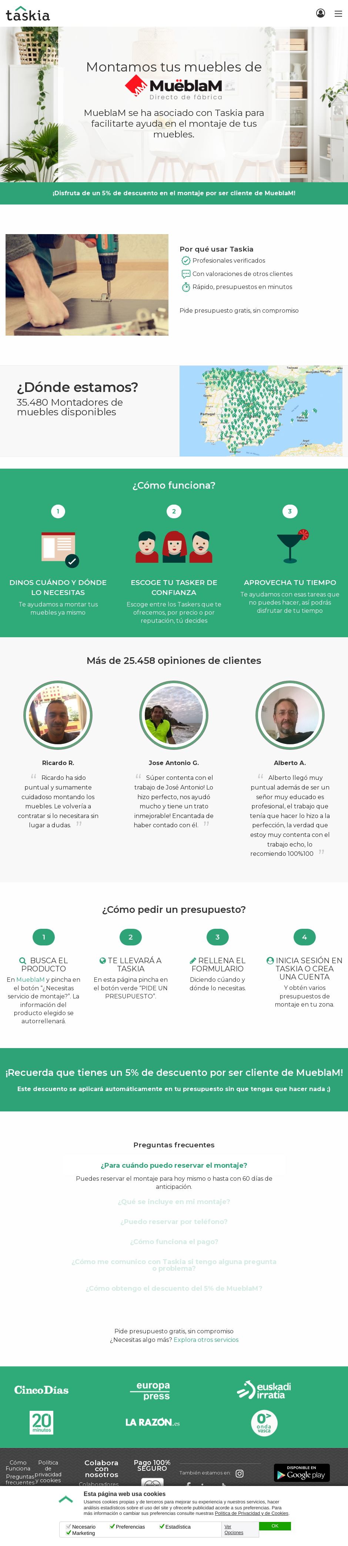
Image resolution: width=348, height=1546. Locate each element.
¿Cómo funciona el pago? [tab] (174, 1242)
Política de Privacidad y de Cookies (251, 1513)
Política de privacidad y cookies (47, 1471)
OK (275, 1526)
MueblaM (30, 979)
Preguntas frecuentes (20, 1479)
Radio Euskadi (264, 1391)
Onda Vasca (264, 1423)
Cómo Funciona (18, 1465)
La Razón (152, 1423)
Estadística (178, 1527)
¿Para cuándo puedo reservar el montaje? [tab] (174, 1165)
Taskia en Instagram (239, 1473)
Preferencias (130, 1527)
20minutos (41, 1423)
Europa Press (152, 1391)
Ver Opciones (234, 1529)
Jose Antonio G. (174, 763)
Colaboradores (98, 1484)
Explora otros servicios (206, 1339)
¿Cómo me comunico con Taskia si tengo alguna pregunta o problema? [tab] (174, 1265)
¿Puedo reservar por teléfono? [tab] (174, 1222)
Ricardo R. (58, 763)
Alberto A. (290, 763)
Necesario (84, 1527)
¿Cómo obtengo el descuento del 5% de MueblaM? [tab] (174, 1288)
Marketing (83, 1533)
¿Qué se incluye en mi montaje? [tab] (174, 1202)
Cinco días (41, 1391)
